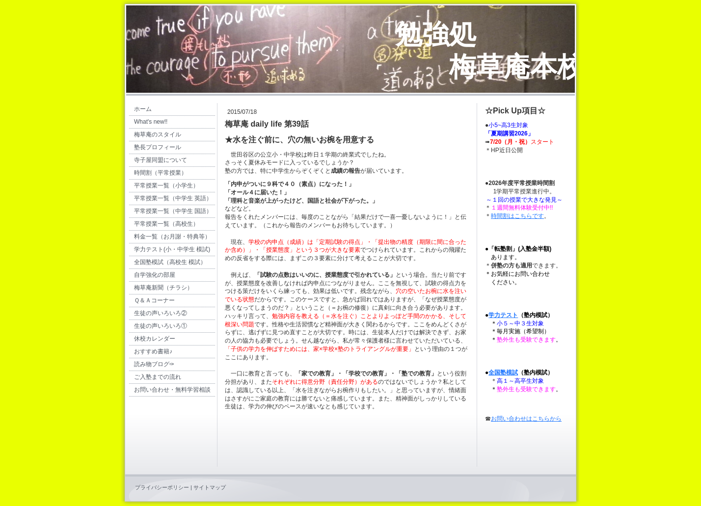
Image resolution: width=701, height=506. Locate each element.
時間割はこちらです (517, 216)
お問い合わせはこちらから (526, 418)
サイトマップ (209, 487)
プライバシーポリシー (162, 487)
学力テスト (503, 315)
